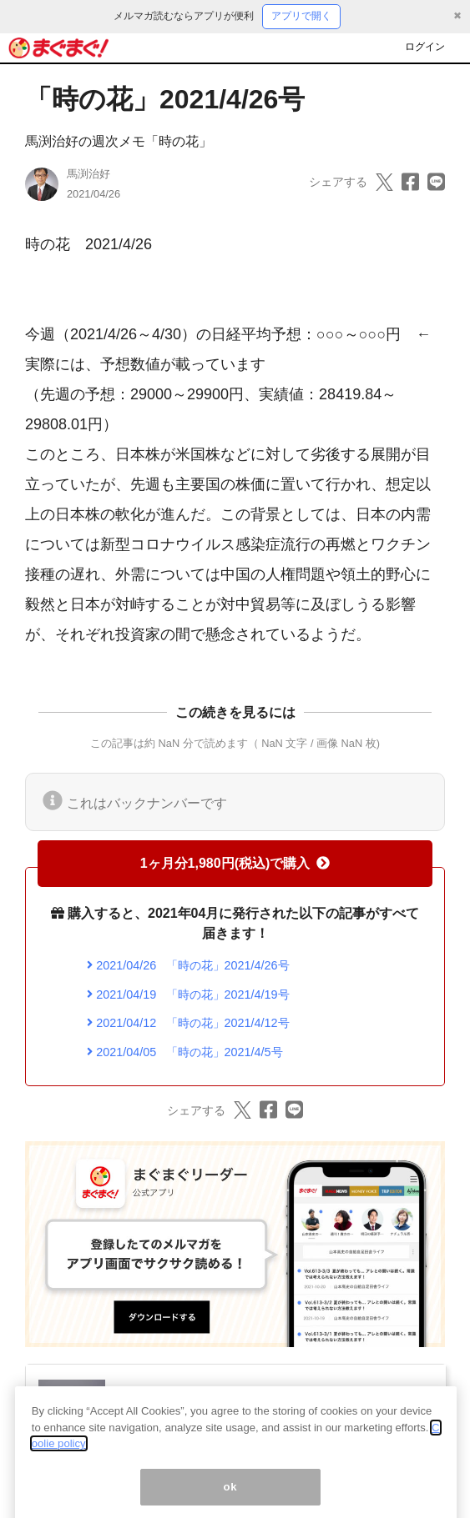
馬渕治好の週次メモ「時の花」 (118, 141)
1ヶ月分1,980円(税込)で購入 (235, 863)
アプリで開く (301, 16)
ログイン (425, 47)
